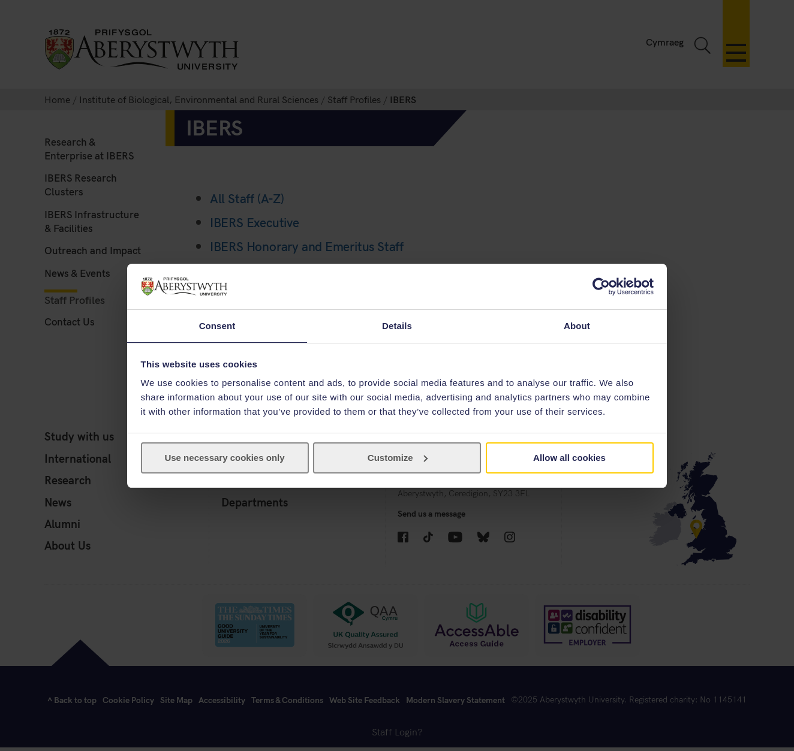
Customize (398, 458)
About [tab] (577, 325)
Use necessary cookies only (224, 458)
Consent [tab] (217, 325)
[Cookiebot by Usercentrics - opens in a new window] (601, 286)
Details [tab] (397, 325)
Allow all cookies (569, 458)
